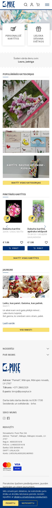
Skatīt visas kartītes (26, 258)
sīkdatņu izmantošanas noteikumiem (30, 497)
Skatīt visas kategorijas (26, 182)
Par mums (9, 354)
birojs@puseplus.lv (21, 391)
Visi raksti (26, 329)
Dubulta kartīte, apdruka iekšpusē (37, 230)
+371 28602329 (20, 387)
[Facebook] (8, 418)
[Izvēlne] (47, 4)
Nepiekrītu (28, 503)
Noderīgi (8, 348)
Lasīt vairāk (9, 323)
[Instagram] (4, 418)
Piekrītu (10, 503)
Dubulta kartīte (11, 228)
